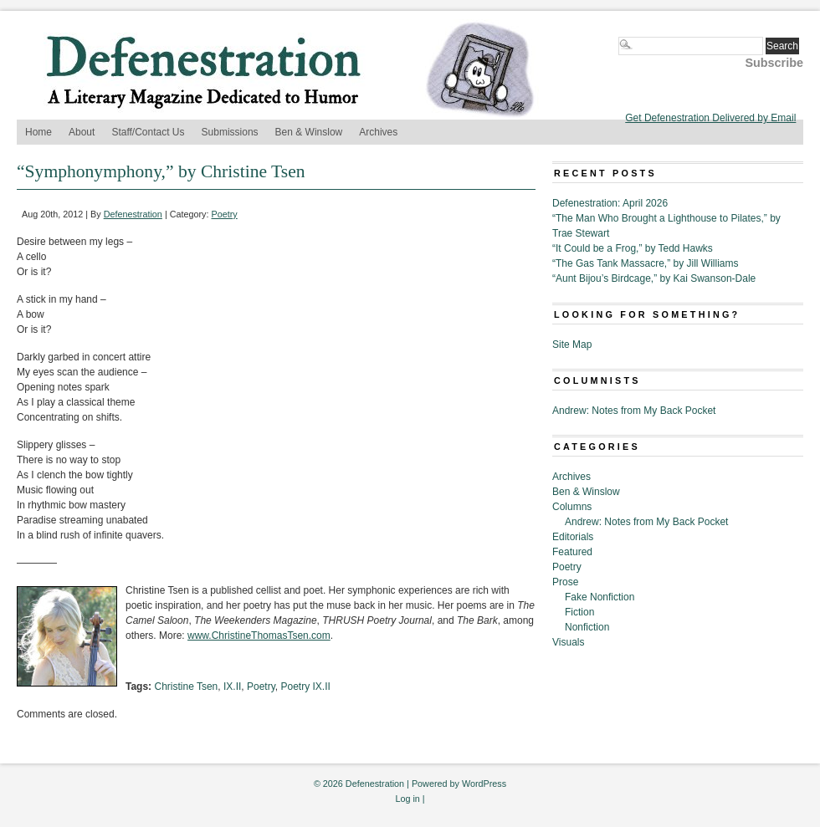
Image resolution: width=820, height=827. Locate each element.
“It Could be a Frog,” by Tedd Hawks (632, 248)
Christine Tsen (186, 686)
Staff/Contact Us (147, 132)
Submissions (230, 132)
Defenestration (133, 214)
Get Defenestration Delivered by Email (710, 118)
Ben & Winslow (309, 132)
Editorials (572, 537)
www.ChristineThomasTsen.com (259, 635)
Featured (572, 552)
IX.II (232, 686)
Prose (565, 582)
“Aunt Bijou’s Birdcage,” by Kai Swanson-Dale (654, 278)
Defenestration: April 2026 (610, 203)
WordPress (484, 784)
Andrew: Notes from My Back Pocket (633, 410)
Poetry (225, 214)
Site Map (572, 344)
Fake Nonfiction (599, 597)
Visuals (568, 642)
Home (38, 132)
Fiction (579, 612)
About (82, 132)
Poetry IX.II (305, 686)
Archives (378, 132)
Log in (407, 799)
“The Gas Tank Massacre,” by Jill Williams (645, 263)
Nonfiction (587, 627)
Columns (572, 507)
